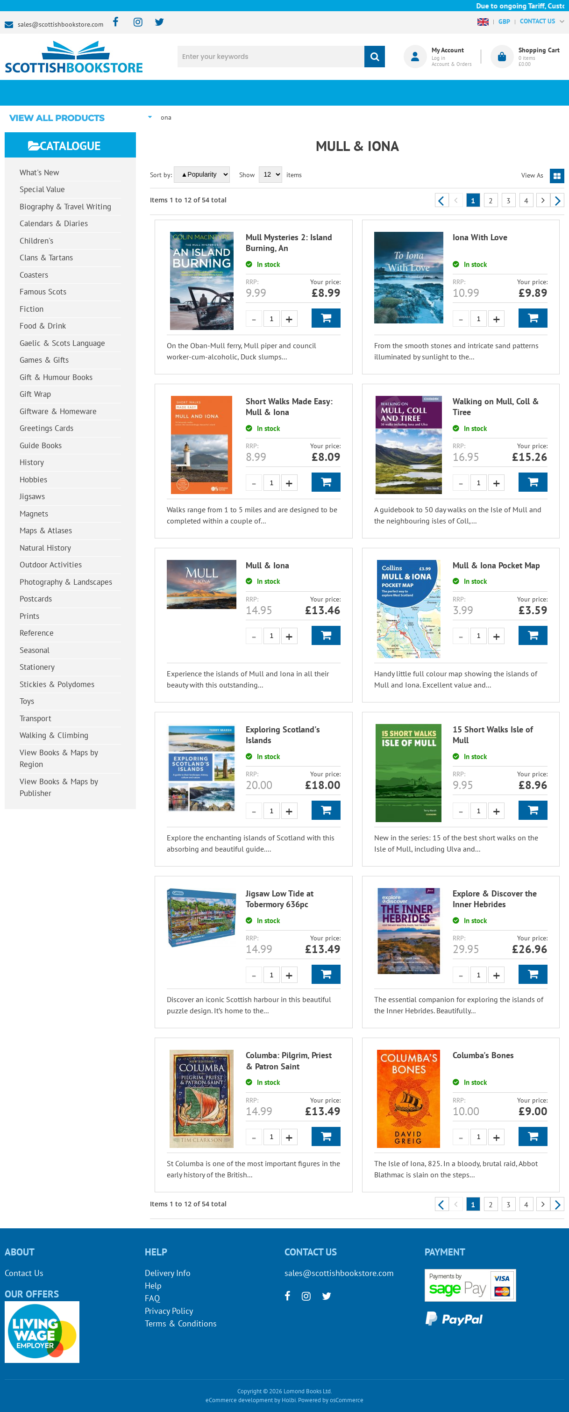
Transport (35, 718)
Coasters (34, 275)
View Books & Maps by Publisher (59, 787)
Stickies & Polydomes (57, 684)
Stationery (37, 667)
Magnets (34, 514)
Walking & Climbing (54, 735)
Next (557, 200)
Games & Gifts (44, 360)
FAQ (152, 1298)
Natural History (45, 548)
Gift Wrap (35, 394)
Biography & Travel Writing (65, 206)
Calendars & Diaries (54, 223)
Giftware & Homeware (58, 411)
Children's (36, 241)
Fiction (31, 309)
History (32, 462)
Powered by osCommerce (330, 1400)
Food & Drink (43, 326)
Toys (27, 701)
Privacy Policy (169, 1310)
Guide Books (41, 445)
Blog (336, 92)
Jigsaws (32, 496)
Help (153, 1285)
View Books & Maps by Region (59, 758)
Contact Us (24, 1273)
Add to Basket (326, 318)
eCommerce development (239, 1400)
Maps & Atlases (46, 530)
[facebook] (113, 22)
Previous (442, 200)
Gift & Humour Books (56, 377)
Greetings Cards (46, 428)
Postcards (36, 599)
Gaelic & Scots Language (62, 343)
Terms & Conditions (181, 1323)
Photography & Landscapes (66, 582)
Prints (29, 616)
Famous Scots (43, 292)
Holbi (289, 1400)
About (427, 92)
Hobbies (33, 479)
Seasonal (35, 650)
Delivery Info (168, 1273)
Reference (37, 633)
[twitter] (155, 22)
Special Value (42, 189)
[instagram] (134, 22)
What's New (245, 92)
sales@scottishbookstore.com (60, 24)
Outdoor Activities (51, 564)
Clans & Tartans (46, 257)
